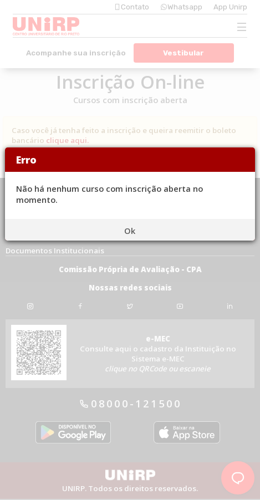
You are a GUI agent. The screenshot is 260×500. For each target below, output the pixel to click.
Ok (129, 230)
